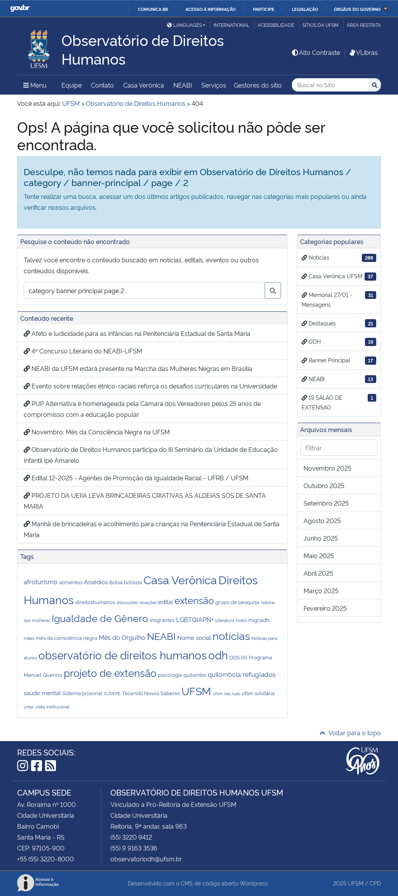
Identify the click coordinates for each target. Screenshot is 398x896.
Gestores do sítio (258, 85)
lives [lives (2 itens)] (241, 619)
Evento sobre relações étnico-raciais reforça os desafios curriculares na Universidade (150, 385)
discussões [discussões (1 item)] (127, 602)
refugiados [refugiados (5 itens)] (259, 673)
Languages (184, 24)
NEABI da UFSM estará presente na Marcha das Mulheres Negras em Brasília (138, 368)
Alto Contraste (315, 52)
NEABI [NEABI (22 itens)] (161, 635)
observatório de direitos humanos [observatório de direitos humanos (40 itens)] (122, 654)
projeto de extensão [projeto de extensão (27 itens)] (110, 672)
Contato (102, 85)
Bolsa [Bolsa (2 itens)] (115, 581)
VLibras (363, 52)
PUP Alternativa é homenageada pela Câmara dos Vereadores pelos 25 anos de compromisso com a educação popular (142, 408)
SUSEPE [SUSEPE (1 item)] (112, 693)
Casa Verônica (143, 85)
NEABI (182, 85)
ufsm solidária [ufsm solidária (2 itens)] (258, 692)
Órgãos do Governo (357, 9)
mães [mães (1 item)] (29, 638)
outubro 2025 (324, 485)
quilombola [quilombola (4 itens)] (224, 674)
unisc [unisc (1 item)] (29, 707)
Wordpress (254, 883)
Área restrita (364, 24)
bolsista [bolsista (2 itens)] (133, 581)
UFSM (355, 883)
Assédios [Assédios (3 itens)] (96, 582)
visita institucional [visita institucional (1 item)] (52, 707)
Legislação (305, 9)
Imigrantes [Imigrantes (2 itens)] (162, 619)
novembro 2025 (327, 468)
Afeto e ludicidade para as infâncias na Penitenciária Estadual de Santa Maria (137, 333)
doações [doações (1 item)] (148, 602)
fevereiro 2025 (325, 608)
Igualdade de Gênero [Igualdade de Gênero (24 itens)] (100, 617)
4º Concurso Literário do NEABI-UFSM (83, 350)
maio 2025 (319, 555)
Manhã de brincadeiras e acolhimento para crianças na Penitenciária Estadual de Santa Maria (151, 529)
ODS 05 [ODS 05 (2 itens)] (238, 657)
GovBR (20, 8)
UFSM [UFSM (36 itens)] (196, 690)
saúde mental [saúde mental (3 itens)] (42, 693)
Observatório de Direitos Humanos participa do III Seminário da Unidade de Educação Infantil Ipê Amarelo (151, 454)
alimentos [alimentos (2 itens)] (70, 581)
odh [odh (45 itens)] (218, 654)
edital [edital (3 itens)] (165, 601)
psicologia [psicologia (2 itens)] (170, 674)
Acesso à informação (210, 9)
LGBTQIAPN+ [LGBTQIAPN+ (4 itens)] (195, 619)
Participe (263, 9)
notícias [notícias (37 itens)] (231, 635)
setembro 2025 (326, 503)
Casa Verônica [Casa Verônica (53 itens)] (180, 579)
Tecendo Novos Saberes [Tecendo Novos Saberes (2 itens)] (151, 692)
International (231, 24)
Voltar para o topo (350, 732)
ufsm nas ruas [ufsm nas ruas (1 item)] (226, 693)
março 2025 (321, 590)
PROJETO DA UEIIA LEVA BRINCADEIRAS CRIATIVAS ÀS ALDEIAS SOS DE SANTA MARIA (145, 500)
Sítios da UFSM (320, 24)
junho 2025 (321, 538)
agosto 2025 (322, 520)
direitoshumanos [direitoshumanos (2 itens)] (95, 601)
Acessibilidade (276, 24)
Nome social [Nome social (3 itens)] (194, 637)
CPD (375, 883)
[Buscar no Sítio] (330, 85)
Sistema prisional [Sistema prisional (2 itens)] (82, 692)
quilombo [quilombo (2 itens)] (194, 674)
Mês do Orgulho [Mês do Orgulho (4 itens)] (122, 637)
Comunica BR (153, 9)
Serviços (213, 85)
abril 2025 (318, 573)
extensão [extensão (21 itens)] (194, 599)
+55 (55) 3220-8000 (45, 858)
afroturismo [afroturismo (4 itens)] (41, 581)
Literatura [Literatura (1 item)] (224, 620)
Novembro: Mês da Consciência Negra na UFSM (97, 431)
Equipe (71, 85)
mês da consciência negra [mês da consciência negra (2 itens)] (66, 637)
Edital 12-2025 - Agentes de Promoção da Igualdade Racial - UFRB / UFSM (136, 477)
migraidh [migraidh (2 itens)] (258, 619)
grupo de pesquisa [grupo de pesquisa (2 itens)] (237, 601)
